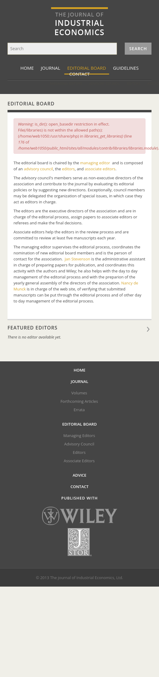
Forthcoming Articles (79, 401)
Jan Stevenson (77, 259)
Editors (103, 83)
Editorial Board (86, 68)
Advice (80, 475)
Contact (79, 486)
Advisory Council (74, 83)
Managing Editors (36, 83)
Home (27, 68)
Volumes (79, 393)
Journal (50, 68)
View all (149, 330)
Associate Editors (132, 83)
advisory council (38, 169)
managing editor (95, 162)
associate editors (100, 169)
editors (68, 169)
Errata (79, 410)
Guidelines (126, 68)
